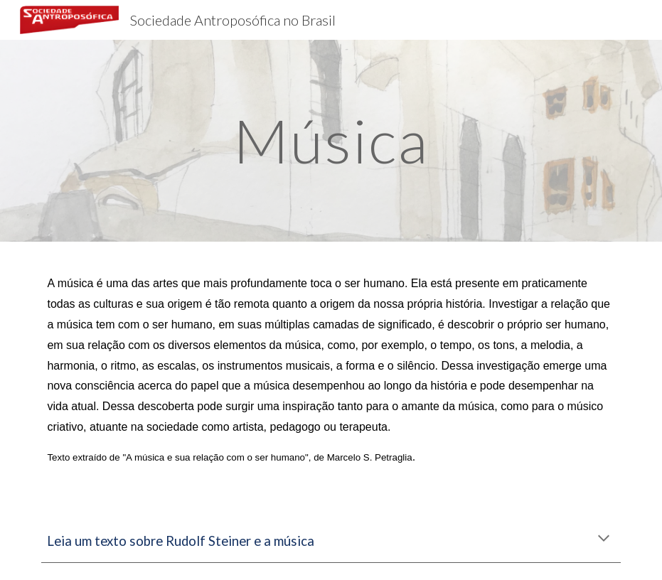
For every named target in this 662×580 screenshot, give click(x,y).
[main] (331, 140)
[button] (604, 539)
